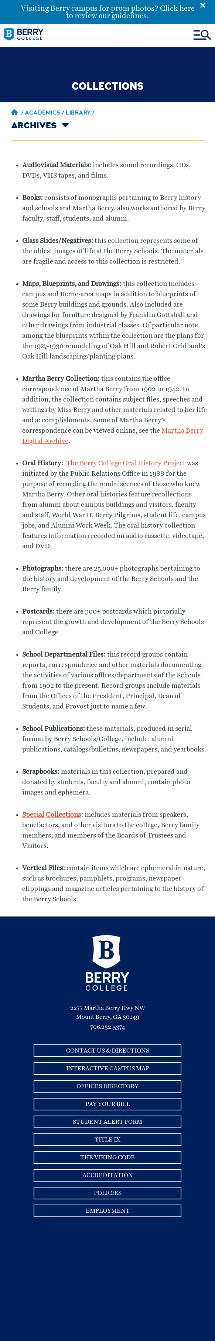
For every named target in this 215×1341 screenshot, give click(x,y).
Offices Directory (107, 1086)
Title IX (107, 1140)
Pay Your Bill (107, 1104)
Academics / (45, 113)
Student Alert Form (107, 1122)
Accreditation (107, 1175)
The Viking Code (107, 1157)
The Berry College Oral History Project (125, 463)
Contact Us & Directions (107, 1051)
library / (80, 113)
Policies (108, 1193)
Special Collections (51, 815)
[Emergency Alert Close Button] (207, 5)
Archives (34, 126)
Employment (108, 1211)
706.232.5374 (107, 1027)
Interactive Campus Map (107, 1068)
